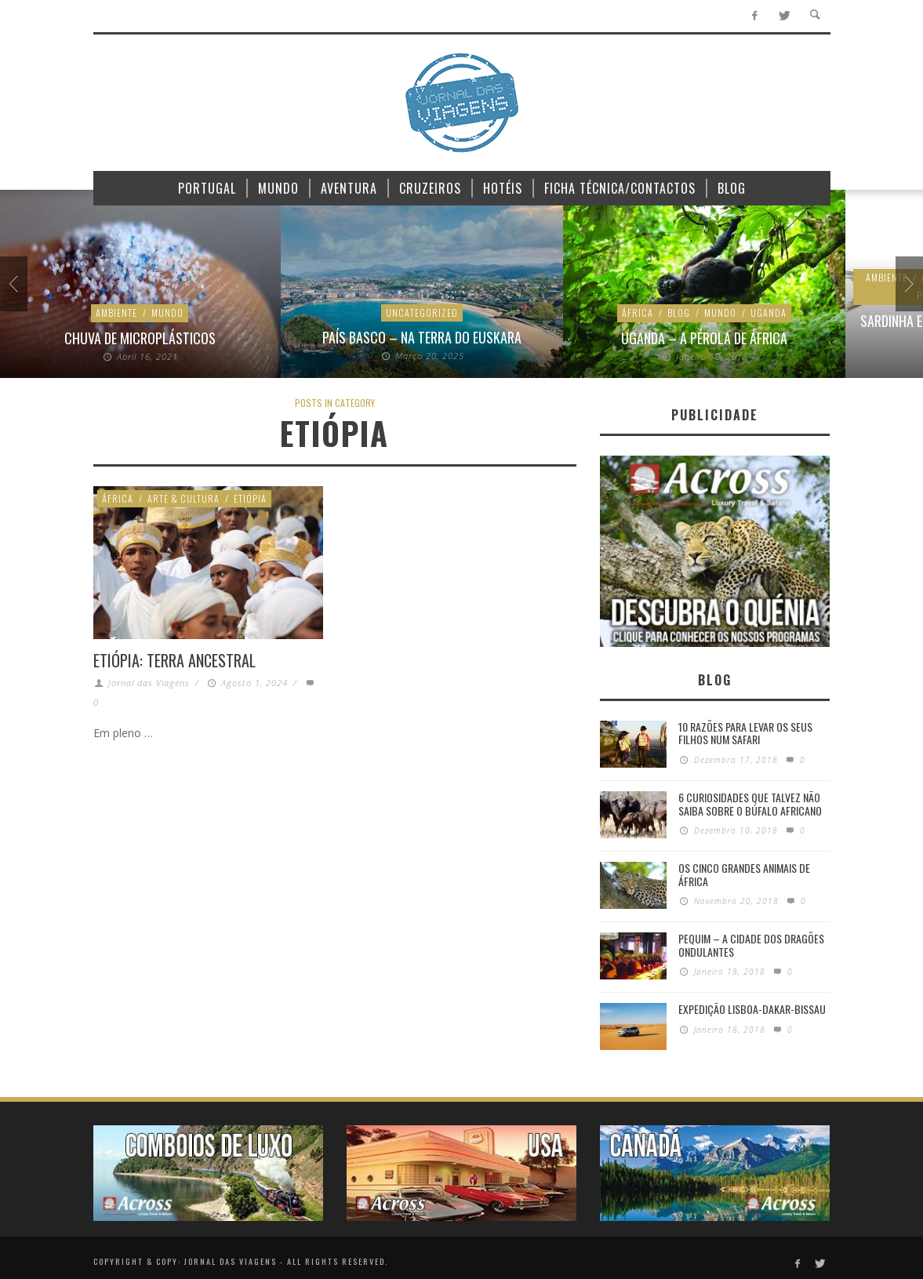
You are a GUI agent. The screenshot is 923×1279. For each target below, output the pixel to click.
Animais (376, 278)
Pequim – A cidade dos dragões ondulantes (751, 945)
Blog (115, 312)
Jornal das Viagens (149, 683)
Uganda (205, 312)
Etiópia (250, 498)
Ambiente (323, 278)
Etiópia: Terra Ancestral (174, 660)
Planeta (518, 278)
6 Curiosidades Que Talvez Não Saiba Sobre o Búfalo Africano (750, 804)
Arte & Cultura (183, 498)
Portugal (376, 296)
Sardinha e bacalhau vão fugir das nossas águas (423, 329)
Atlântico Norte (446, 278)
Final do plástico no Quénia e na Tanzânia (705, 338)
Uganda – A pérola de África (141, 338)
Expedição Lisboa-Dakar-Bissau (752, 1009)
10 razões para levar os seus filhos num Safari (745, 733)
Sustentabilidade (453, 296)
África (74, 312)
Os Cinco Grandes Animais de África (744, 874)
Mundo (157, 312)
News (686, 312)
